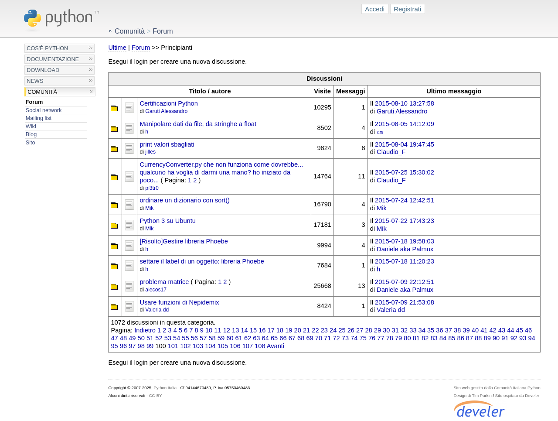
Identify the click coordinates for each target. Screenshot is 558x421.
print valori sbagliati (167, 144)
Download (43, 70)
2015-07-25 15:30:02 (404, 172)
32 (404, 330)
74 (353, 338)
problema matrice (164, 281)
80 (407, 338)
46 (528, 330)
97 (132, 345)
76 (371, 338)
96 (123, 345)
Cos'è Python (47, 48)
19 (288, 330)
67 (292, 338)
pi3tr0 (152, 188)
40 (475, 330)
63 (256, 338)
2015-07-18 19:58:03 (404, 241)
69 (309, 338)
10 (208, 330)
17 (271, 330)
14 (244, 330)
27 (359, 330)
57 (203, 338)
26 (350, 330)
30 (386, 330)
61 (238, 338)
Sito (30, 142)
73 (345, 338)
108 (260, 345)
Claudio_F (391, 151)
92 (513, 338)
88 (478, 338)
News (35, 81)
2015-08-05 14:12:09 (404, 123)
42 (492, 330)
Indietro (145, 330)
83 (433, 338)
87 (469, 338)
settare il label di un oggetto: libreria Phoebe (202, 261)
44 (510, 330)
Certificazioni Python (168, 103)
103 (198, 345)
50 (141, 338)
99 (149, 345)
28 (368, 330)
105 (223, 345)
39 (466, 330)
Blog (31, 134)
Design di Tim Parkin (472, 395)
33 (412, 330)
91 (504, 338)
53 (167, 338)
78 (389, 338)
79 (398, 338)
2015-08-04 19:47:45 (404, 144)
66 (282, 338)
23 (324, 330)
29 (377, 330)
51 (149, 338)
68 (300, 338)
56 (194, 338)
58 (211, 338)
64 (265, 338)
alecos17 (156, 290)
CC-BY (155, 395)
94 (531, 338)
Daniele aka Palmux (405, 249)
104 (210, 345)
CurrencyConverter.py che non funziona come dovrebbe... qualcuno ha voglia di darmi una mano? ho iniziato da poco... (221, 172)
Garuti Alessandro (166, 111)
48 (123, 338)
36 (439, 330)
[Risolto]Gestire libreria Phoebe (184, 241)
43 (501, 330)
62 (247, 338)
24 (333, 330)
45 (519, 330)
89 (487, 338)
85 (451, 338)
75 (363, 338)
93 (522, 338)
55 (185, 338)
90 (496, 338)
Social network (44, 110)
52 (158, 338)
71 (327, 338)
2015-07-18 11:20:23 (404, 261)
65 (274, 338)
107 (247, 345)
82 (425, 338)
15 (253, 330)
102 (185, 345)
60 (229, 338)
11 (217, 330)
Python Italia (164, 387)
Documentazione (53, 59)
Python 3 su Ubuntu (167, 220)
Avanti (275, 345)
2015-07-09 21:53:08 (404, 302)
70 (318, 338)
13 (235, 330)
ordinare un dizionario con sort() (184, 200)
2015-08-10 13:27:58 (404, 103)
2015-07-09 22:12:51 (404, 281)
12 (226, 330)
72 (336, 338)
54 (176, 338)
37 (448, 330)
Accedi (374, 9)
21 (306, 330)
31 (395, 330)
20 (297, 330)
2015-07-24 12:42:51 (404, 200)
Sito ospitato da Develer (517, 395)
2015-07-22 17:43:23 (404, 220)
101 (173, 345)
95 (114, 345)
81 (416, 338)
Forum (34, 102)
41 (483, 330)
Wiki (31, 126)
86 (460, 338)
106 (235, 345)
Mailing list (38, 118)
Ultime (117, 47)
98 (141, 345)
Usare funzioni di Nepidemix (179, 302)
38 (457, 330)
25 (341, 330)
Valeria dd (157, 310)
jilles (150, 152)
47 (114, 338)
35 (430, 330)
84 (442, 338)
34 (421, 330)
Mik (149, 208)
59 (221, 338)
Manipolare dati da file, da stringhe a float (198, 123)
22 (315, 330)
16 (262, 330)
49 (132, 338)
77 (380, 338)
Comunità (42, 92)
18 (279, 330)
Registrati (407, 9)
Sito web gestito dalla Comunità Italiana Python (496, 387)
